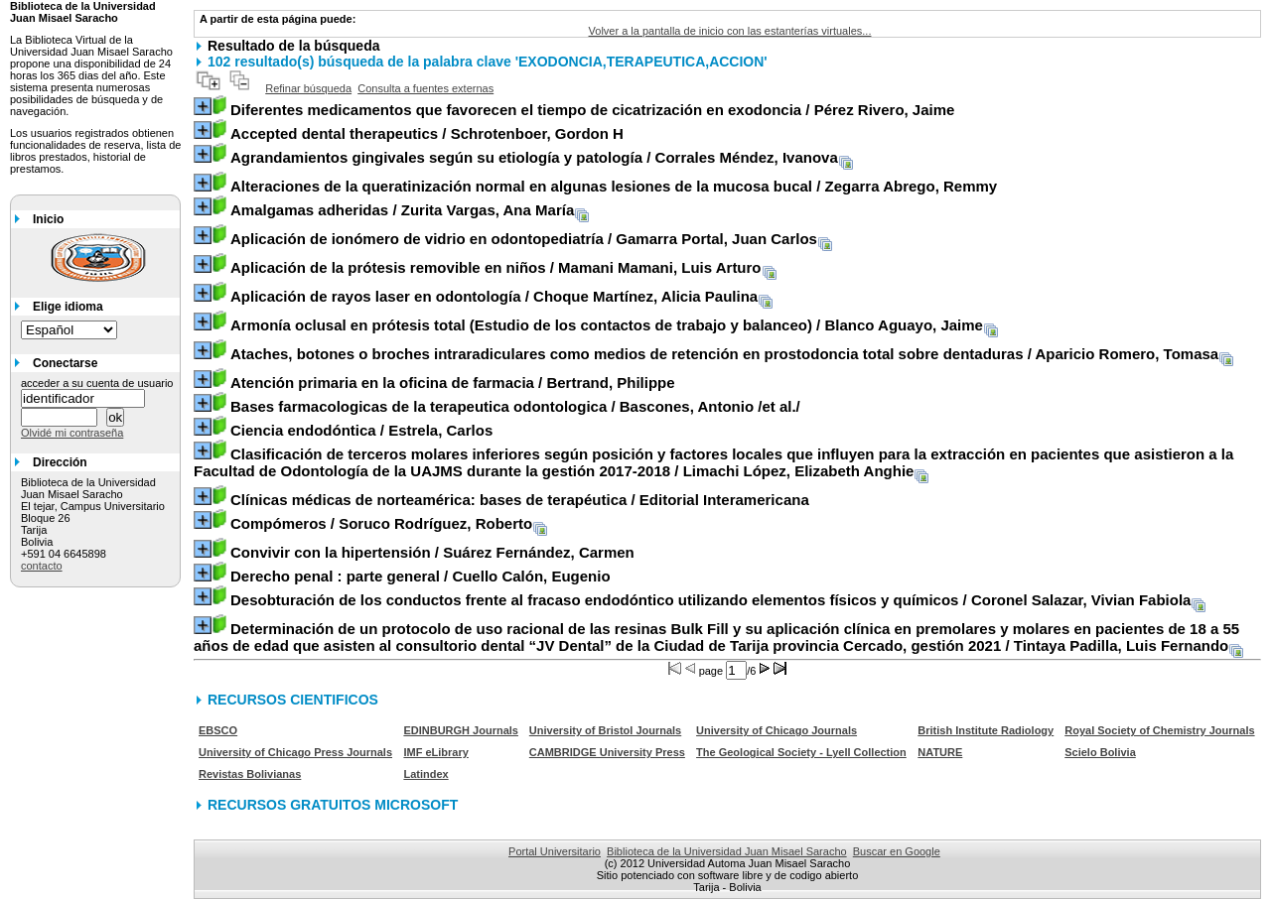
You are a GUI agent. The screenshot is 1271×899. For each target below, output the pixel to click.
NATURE (940, 752)
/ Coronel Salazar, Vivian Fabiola (710, 599)
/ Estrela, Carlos (361, 430)
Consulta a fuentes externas (425, 88)
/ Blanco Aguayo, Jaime (606, 325)
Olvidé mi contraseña (72, 433)
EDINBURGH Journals (460, 730)
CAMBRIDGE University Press (607, 752)
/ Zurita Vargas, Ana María (402, 209)
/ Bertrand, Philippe (452, 382)
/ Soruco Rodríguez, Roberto (381, 523)
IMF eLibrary (435, 752)
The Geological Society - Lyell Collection (801, 752)
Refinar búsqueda (308, 88)
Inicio (48, 219)
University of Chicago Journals (776, 730)
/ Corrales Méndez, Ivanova (534, 157)
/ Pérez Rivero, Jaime (592, 109)
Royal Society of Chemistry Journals (1159, 730)
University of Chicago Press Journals (295, 752)
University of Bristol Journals (605, 730)
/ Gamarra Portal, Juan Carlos (523, 238)
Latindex (425, 774)
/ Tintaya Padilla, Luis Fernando (716, 637)
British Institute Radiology (986, 730)
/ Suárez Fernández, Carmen (432, 552)
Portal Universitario (554, 851)
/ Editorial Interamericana (519, 499)
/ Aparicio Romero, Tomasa (724, 353)
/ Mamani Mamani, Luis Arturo (496, 267)
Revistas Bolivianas (250, 774)
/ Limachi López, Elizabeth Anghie (713, 462)
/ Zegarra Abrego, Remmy (613, 186)
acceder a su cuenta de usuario (97, 383)
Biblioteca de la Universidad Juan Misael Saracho (727, 851)
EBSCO (218, 730)
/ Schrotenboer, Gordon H (427, 133)
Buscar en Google (896, 851)
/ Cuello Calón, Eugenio (420, 576)
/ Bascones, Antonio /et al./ (515, 406)
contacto (42, 566)
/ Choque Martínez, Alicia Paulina (494, 296)
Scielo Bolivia (1100, 752)
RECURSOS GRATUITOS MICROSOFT (333, 805)
